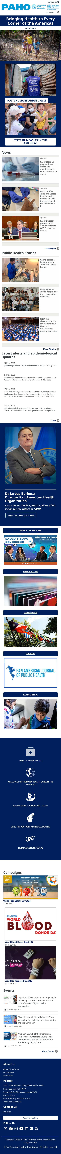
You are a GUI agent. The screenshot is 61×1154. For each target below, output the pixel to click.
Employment (8, 1072)
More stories (49, 349)
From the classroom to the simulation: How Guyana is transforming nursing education (48, 325)
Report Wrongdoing (30, 1118)
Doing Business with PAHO (14, 1088)
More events (48, 1051)
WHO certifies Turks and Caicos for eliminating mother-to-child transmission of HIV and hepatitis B (48, 198)
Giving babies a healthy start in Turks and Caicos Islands (48, 263)
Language (53, 2)
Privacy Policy (9, 1095)
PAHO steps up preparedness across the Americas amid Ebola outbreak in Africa (48, 168)
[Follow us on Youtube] (21, 1129)
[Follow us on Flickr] (31, 1129)
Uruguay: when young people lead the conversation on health (49, 293)
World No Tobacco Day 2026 (18, 980)
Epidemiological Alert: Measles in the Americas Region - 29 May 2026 (30, 365)
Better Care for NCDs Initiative (30, 805)
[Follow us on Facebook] (11, 1129)
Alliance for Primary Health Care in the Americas (30, 783)
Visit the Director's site (21, 515)
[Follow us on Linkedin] (26, 1129)
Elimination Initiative (30, 847)
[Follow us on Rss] (36, 1129)
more (53, 420)
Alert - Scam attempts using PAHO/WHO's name (23, 1085)
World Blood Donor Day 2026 (19, 941)
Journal (30, 653)
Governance (30, 612)
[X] (6, 1129)
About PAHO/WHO (11, 1069)
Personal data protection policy (16, 1098)
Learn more (30, 28)
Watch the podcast (30, 530)
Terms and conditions (12, 1101)
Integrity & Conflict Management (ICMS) (20, 1092)
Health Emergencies (30, 760)
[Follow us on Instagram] (16, 1129)
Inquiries (7, 1111)
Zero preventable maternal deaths (30, 826)
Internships (8, 1075)
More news (50, 248)
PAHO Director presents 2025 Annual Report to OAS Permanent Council (48, 226)
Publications (30, 571)
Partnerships (30, 694)
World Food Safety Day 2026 (17, 900)
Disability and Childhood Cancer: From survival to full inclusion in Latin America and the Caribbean (37, 1020)
